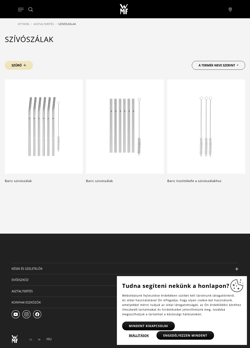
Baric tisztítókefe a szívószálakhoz (194, 181)
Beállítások (139, 335)
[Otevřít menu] (20, 9)
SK (39, 339)
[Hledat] (31, 9)
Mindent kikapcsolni (148, 326)
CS (30, 339)
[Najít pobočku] (230, 9)
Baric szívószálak (18, 181)
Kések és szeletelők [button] (27, 269)
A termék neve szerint (217, 65)
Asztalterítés (44, 24)
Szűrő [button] (17, 65)
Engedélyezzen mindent (185, 335)
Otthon (23, 24)
